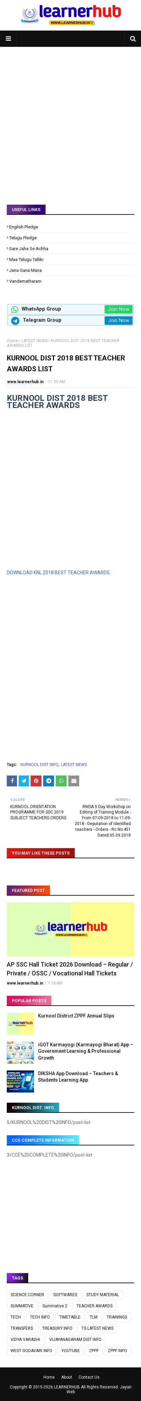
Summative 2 (54, 1306)
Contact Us (89, 1377)
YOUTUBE (70, 1350)
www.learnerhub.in (25, 381)
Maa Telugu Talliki (26, 259)
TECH (16, 1317)
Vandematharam (25, 281)
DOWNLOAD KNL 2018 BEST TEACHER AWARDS (58, 572)
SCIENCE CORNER (27, 1294)
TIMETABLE (70, 1317)
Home (12, 340)
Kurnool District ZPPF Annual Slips (76, 1016)
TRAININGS (117, 1317)
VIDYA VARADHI (25, 1339)
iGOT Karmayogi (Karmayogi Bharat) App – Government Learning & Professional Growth (85, 1051)
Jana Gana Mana (25, 270)
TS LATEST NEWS (97, 1328)
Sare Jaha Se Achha (28, 248)
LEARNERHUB (67, 1387)
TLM (94, 1317)
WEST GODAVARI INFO (31, 1350)
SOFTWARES (65, 1294)
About (66, 1377)
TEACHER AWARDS (94, 1306)
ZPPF (94, 1350)
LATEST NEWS (34, 340)
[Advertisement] (70, 120)
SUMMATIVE (22, 1306)
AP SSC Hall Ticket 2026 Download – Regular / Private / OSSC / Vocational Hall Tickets (70, 968)
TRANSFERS (22, 1328)
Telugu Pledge (23, 237)
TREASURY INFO (57, 1328)
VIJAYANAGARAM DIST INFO (75, 1339)
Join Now (118, 309)
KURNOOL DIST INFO (39, 764)
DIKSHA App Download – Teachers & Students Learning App (78, 1077)
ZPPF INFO (117, 1350)
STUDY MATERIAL (102, 1294)
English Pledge (23, 226)
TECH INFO (40, 1317)
